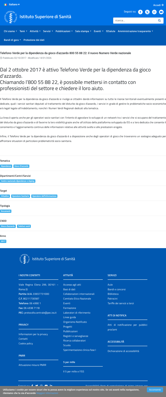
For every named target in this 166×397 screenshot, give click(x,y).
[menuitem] (10, 31)
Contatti (23, 339)
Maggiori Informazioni (47, 393)
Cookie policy (26, 343)
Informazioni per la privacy (33, 334)
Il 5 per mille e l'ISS (73, 371)
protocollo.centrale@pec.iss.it (40, 313)
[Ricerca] (134, 20)
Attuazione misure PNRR (32, 365)
